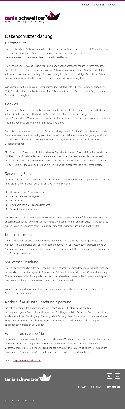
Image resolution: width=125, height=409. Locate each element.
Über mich (99, 4)
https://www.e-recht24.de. (27, 360)
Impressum (96, 386)
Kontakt (112, 4)
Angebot (86, 4)
